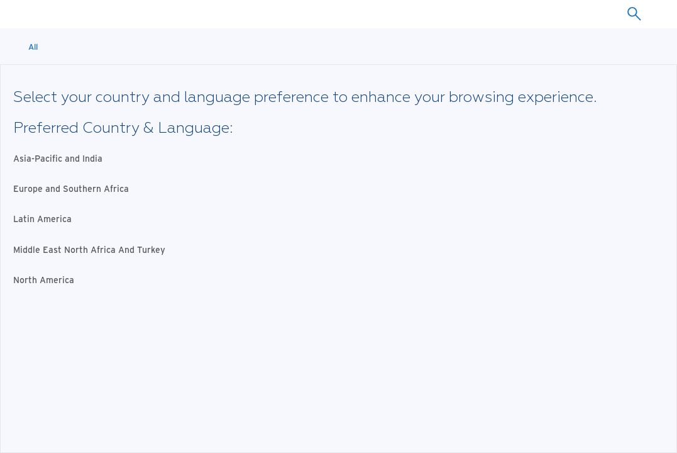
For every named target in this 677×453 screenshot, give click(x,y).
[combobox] (634, 14)
